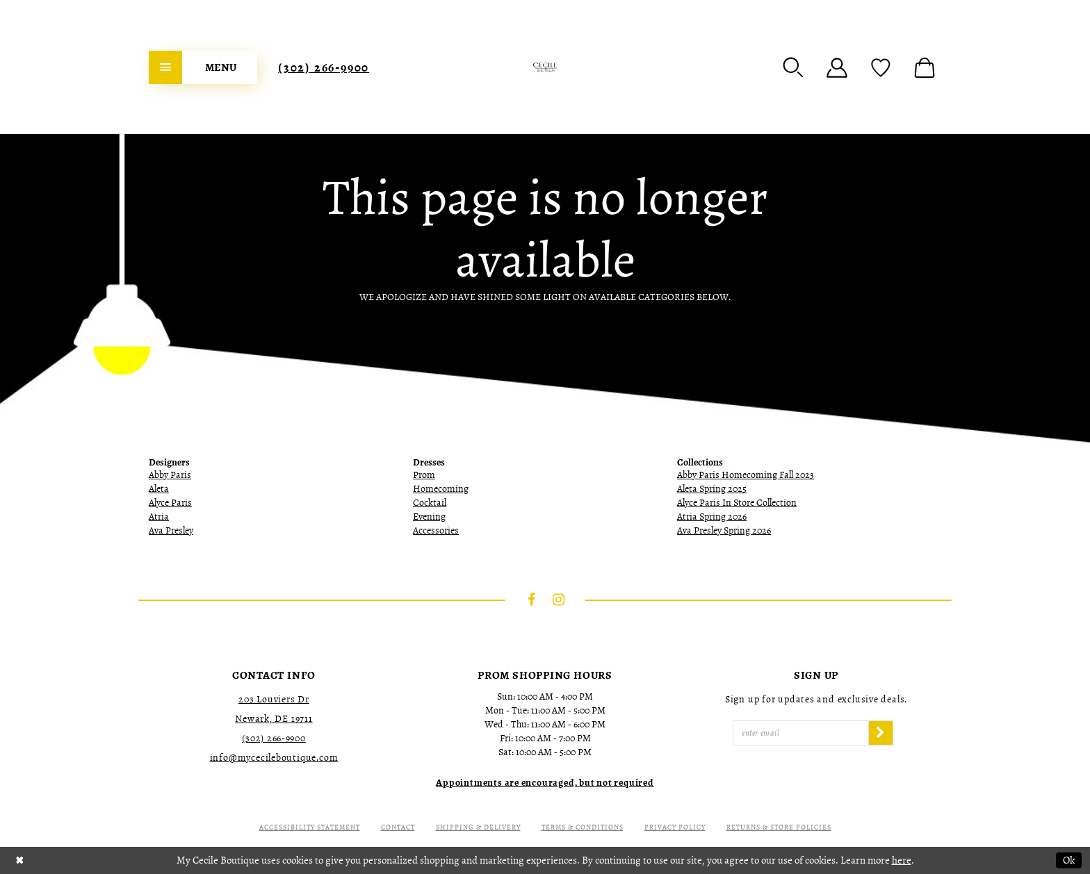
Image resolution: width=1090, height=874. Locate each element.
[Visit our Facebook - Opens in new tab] (531, 599)
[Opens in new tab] (544, 782)
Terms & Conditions (583, 827)
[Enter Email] (801, 732)
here (901, 860)
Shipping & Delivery (478, 827)
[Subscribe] (880, 732)
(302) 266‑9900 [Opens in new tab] (274, 738)
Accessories (436, 530)
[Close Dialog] (19, 860)
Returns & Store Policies (778, 827)
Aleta (159, 488)
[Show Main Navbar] (203, 67)
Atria (159, 516)
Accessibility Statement (309, 827)
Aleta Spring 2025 (712, 488)
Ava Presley (171, 530)
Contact (398, 827)
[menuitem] (203, 67)
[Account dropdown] (837, 67)
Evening (429, 516)
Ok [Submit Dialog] (1069, 860)
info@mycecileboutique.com (274, 757)
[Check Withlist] (880, 67)
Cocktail (429, 502)
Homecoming (441, 488)
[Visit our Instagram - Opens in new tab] (558, 599)
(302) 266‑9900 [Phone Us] (323, 67)
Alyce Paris (170, 502)
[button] (793, 67)
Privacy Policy (675, 827)
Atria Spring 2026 (712, 516)
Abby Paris (170, 474)
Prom (424, 474)
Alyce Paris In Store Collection (737, 502)
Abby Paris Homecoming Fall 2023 (745, 474)
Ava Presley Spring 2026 (724, 530)
